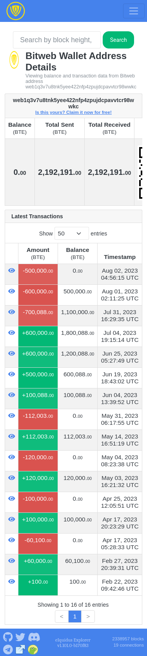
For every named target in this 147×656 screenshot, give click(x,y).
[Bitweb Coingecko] (33, 649)
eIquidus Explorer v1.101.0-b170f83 (73, 642)
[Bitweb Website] (20, 649)
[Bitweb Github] (7, 636)
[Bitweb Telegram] (7, 649)
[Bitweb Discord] (34, 636)
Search (118, 40)
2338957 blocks (128, 638)
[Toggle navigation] (133, 11)
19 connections (128, 645)
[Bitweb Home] (15, 11)
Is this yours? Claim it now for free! (73, 112)
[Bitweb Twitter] (20, 636)
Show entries (73, 233)
